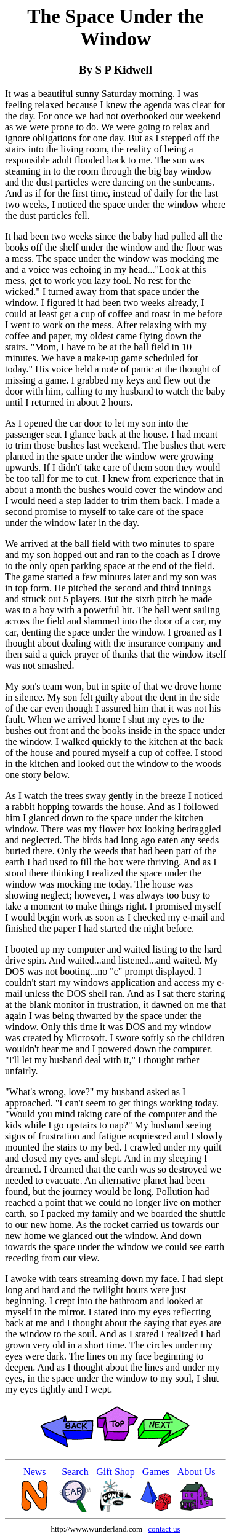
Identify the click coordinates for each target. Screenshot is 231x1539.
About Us (196, 1471)
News (34, 1471)
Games (155, 1471)
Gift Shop (115, 1471)
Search (75, 1471)
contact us (164, 1528)
